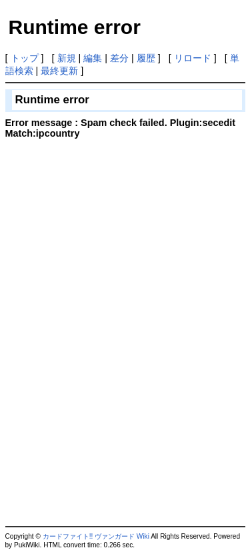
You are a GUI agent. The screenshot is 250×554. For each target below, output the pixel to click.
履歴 (146, 58)
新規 (66, 58)
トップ (25, 58)
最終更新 (59, 70)
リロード (192, 58)
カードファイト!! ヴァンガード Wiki (96, 536)
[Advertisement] (117, 236)
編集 (92, 58)
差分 (119, 58)
